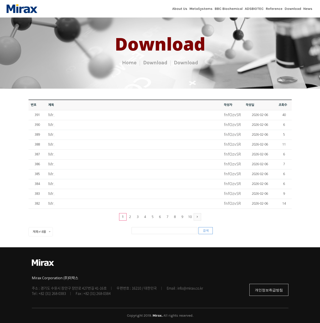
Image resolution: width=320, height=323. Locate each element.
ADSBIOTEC (254, 9)
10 (190, 216)
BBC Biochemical (229, 9)
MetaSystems (201, 9)
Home (129, 63)
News (307, 9)
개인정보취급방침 (269, 290)
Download (293, 9)
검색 (206, 230)
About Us (179, 9)
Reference (274, 9)
